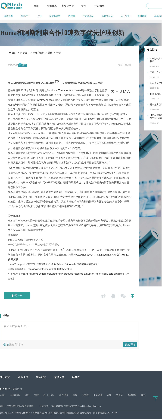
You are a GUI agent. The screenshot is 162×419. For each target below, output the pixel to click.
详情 (58, 53)
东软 (36, 395)
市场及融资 (67, 5)
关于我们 (5, 377)
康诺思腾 (97, 395)
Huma (124, 254)
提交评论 (130, 344)
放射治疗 (25, 16)
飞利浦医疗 (14, 395)
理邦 (143, 395)
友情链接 (17, 388)
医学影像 (8, 16)
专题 (83, 5)
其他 (50, 53)
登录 (6, 344)
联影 (27, 395)
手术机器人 (88, 16)
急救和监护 (54, 16)
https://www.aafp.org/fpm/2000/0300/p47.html (50, 269)
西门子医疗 (48, 395)
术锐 (109, 395)
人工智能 (125, 16)
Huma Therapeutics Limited (66, 90)
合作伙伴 (5, 388)
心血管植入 (107, 16)
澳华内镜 (132, 395)
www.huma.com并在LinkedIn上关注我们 (98, 254)
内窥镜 (71, 16)
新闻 (36, 5)
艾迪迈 (119, 395)
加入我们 (41, 377)
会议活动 (99, 5)
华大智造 (63, 395)
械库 (24, 65)
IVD (39, 16)
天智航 (85, 395)
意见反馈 (59, 377)
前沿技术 (52, 5)
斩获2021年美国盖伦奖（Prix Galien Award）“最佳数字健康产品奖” (62, 264)
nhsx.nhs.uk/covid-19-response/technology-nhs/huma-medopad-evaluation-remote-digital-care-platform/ (72, 274)
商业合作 (23, 377)
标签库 (76, 377)
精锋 (75, 395)
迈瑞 (2, 395)
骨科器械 (142, 16)
